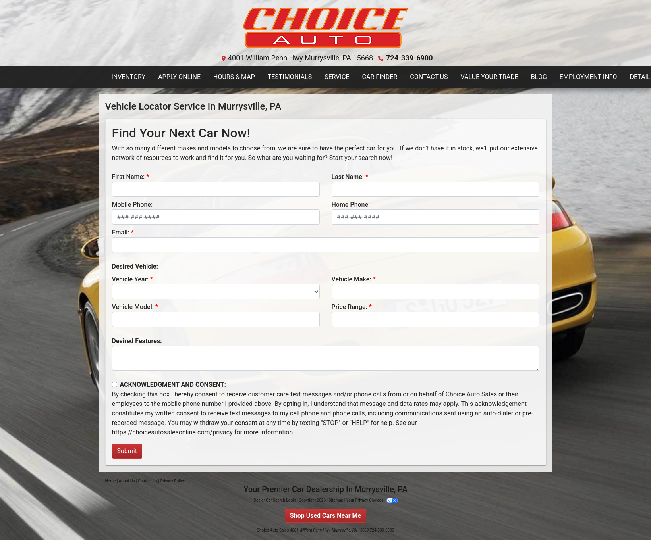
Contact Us (147, 481)
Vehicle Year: (130, 279)
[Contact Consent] (114, 384)
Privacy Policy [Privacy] (172, 481)
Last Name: (348, 177)
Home (110, 481)
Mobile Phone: (132, 204)
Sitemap (335, 500)
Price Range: (349, 307)
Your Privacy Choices (372, 500)
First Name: (128, 177)
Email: (120, 232)
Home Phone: (351, 204)
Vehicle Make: (351, 279)
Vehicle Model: (133, 307)
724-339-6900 (409, 58)
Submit (127, 451)
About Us (127, 481)
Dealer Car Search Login (274, 500)
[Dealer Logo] (325, 28)
